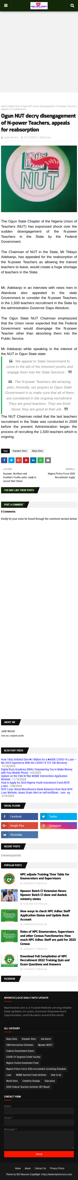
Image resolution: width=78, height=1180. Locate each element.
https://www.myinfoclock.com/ (56, 1174)
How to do (56, 1075)
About (28, 1168)
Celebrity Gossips (31, 1081)
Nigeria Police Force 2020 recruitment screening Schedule (36, 1069)
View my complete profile (12, 735)
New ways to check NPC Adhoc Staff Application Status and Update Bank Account (45, 915)
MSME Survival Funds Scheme (31, 1075)
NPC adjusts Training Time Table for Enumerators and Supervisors (44, 877)
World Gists (12, 1081)
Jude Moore (11, 137)
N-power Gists (20, 451)
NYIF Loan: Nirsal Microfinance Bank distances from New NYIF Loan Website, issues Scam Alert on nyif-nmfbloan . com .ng (37, 791)
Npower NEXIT (45, 1045)
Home (4, 106)
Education (50, 1081)
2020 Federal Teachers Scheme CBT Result (28, 1087)
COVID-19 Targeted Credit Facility (23, 1057)
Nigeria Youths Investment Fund (22, 1063)
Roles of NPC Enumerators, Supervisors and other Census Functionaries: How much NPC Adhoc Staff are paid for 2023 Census (48, 938)
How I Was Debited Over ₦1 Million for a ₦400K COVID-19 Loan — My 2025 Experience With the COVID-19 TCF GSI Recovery (39, 761)
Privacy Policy (57, 1168)
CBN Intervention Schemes (19, 1045)
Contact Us (40, 1168)
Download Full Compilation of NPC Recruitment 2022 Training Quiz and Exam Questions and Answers (44, 960)
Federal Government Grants (20, 1051)
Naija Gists (14, 106)
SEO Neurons (22, 1174)
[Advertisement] (39, 49)
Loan (8, 1075)
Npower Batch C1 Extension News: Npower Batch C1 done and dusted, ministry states (43, 895)
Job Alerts (46, 1039)
